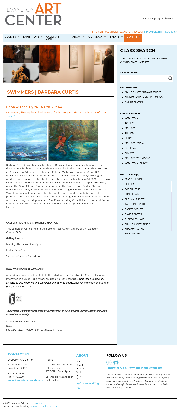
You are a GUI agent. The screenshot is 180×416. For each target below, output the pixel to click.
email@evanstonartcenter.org (25, 379)
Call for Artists (52, 38)
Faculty (80, 368)
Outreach (95, 36)
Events (115, 36)
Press (79, 379)
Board (79, 365)
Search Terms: (129, 72)
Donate (132, 36)
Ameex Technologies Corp (43, 406)
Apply (170, 78)
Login (169, 31)
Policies (38, 403)
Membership (154, 31)
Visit (78, 372)
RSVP (10, 116)
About (76, 36)
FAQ (78, 375)
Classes (10, 36)
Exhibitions (31, 36)
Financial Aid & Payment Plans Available (134, 367)
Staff (78, 361)
